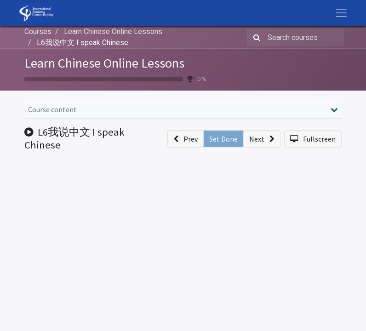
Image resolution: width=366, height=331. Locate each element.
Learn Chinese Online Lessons (104, 63)
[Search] (255, 37)
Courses (37, 31)
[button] (185, 139)
